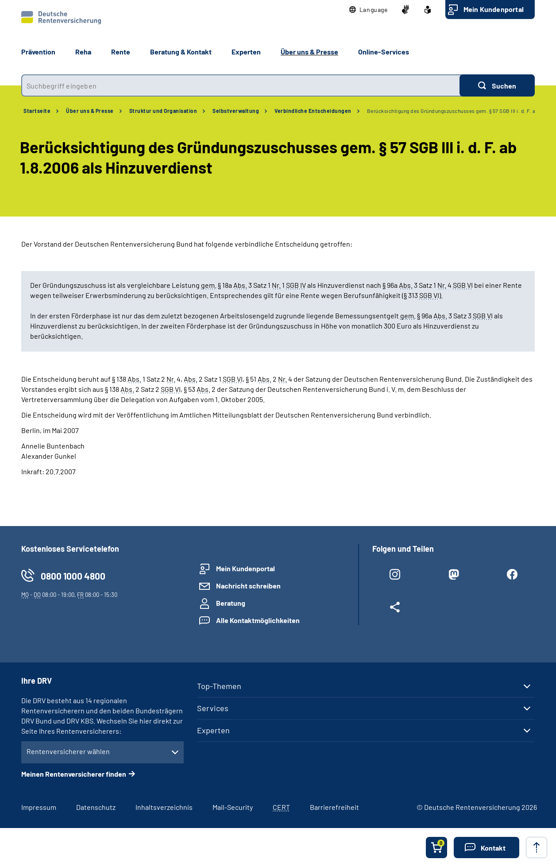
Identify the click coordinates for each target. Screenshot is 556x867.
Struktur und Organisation (163, 111)
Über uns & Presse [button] (309, 51)
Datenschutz (96, 807)
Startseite (36, 111)
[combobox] (240, 85)
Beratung (230, 603)
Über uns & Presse (90, 111)
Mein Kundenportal (493, 9)
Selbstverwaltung (235, 111)
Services (212, 708)
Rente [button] (120, 51)
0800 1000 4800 (73, 575)
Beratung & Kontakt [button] (181, 51)
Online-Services (383, 51)
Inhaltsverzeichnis (164, 807)
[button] (368, 9)
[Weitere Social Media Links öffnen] (394, 609)
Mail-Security (232, 807)
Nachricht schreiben (248, 585)
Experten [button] (246, 51)
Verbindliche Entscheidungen (312, 111)
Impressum (38, 807)
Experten (213, 730)
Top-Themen (219, 686)
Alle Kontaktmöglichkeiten (258, 620)
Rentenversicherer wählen (68, 751)
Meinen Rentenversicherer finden (73, 774)
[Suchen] (497, 85)
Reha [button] (83, 51)
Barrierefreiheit (334, 807)
